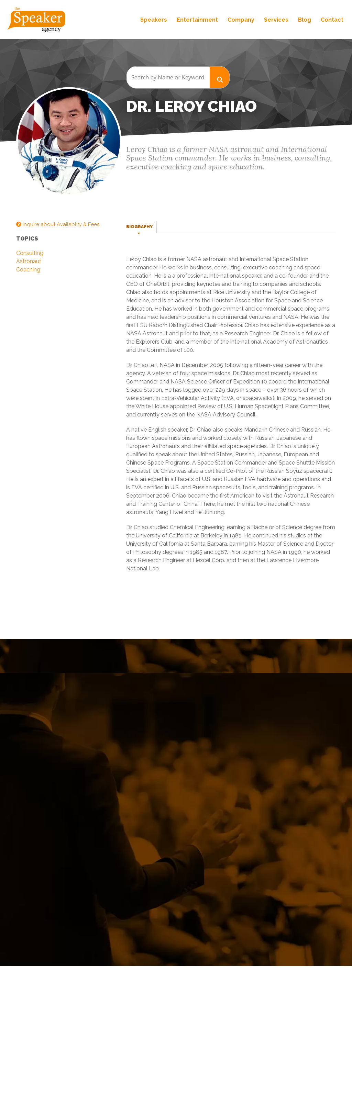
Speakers (153, 19)
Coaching (28, 269)
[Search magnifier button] (220, 77)
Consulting (29, 253)
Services (276, 19)
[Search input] (168, 77)
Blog (304, 19)
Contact (332, 19)
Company (241, 19)
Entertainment (197, 19)
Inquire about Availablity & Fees (57, 224)
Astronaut (28, 261)
